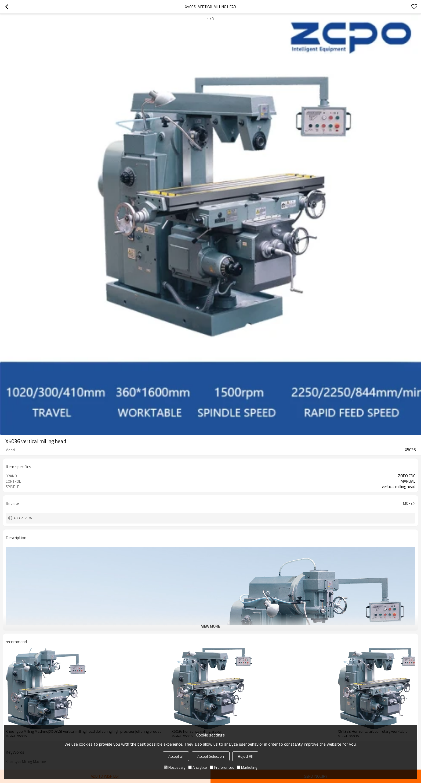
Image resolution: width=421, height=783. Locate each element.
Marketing (247, 767)
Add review (23, 518)
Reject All (245, 756)
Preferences (222, 767)
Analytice (197, 767)
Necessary (175, 767)
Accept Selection (210, 756)
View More (210, 626)
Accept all (175, 756)
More (407, 503)
